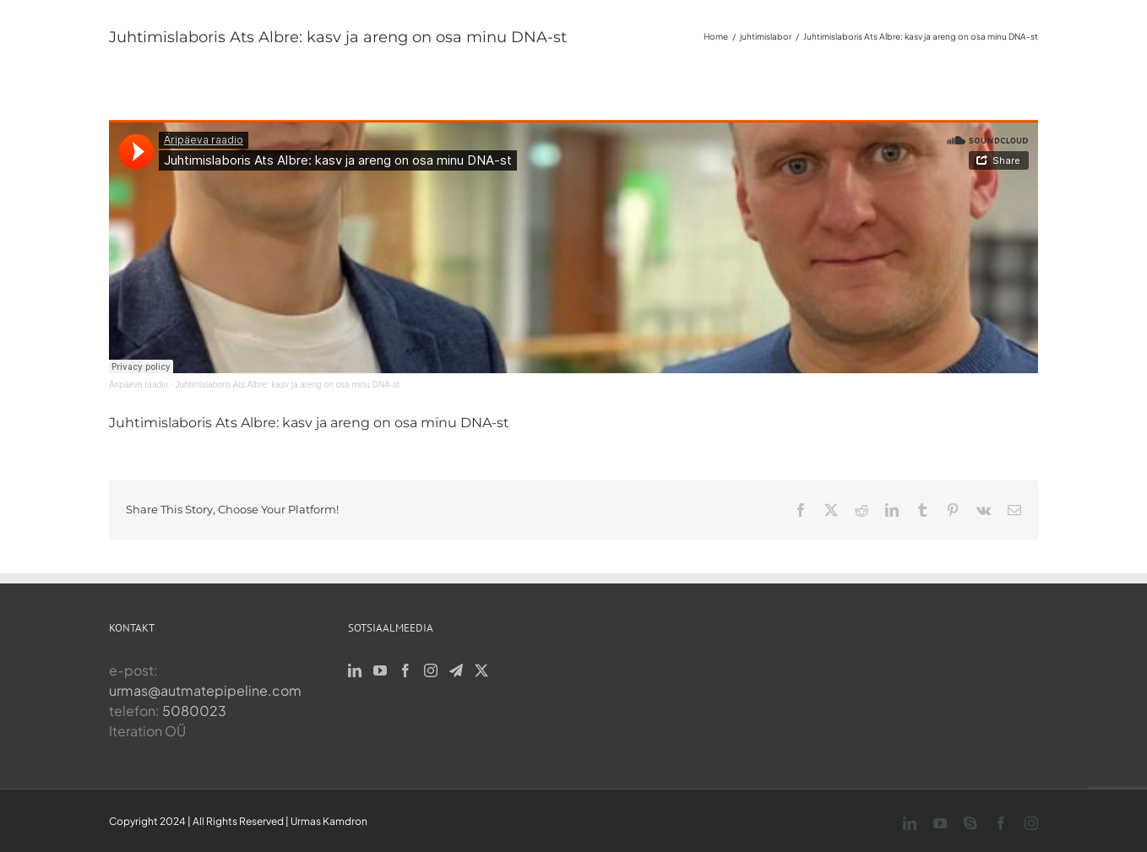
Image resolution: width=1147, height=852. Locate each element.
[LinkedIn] (354, 670)
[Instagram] (431, 670)
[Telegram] (456, 670)
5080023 (194, 710)
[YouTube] (380, 670)
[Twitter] (481, 670)
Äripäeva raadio (138, 384)
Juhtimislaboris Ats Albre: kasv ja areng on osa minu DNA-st (287, 384)
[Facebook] (405, 670)
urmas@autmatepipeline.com (205, 690)
